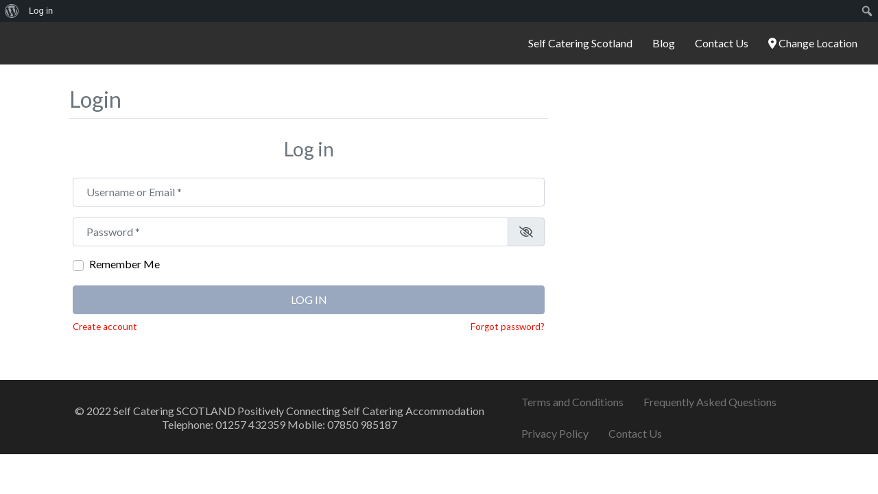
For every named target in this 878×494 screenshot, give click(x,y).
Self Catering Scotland (580, 42)
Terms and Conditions (572, 401)
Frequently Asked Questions (709, 401)
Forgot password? (508, 326)
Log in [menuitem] (41, 10)
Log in (309, 299)
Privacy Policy (555, 433)
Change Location (812, 42)
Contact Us (721, 42)
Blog (663, 42)
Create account (105, 326)
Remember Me (124, 263)
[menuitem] (12, 11)
